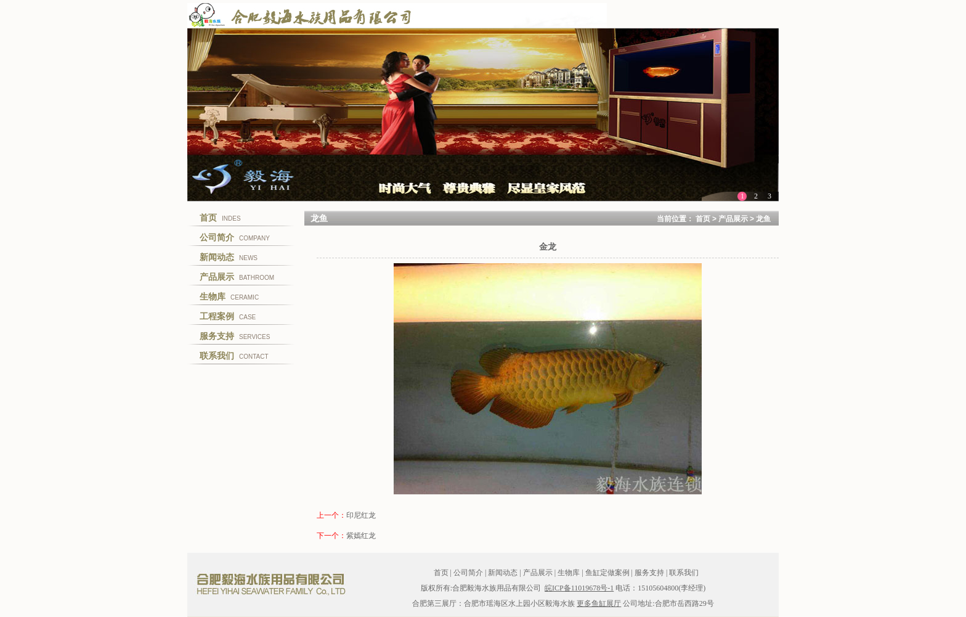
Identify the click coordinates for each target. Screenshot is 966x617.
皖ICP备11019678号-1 (579, 588)
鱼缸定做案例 (607, 572)
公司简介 (468, 572)
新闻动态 (503, 572)
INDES (220, 218)
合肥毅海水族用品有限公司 (270, 584)
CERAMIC (229, 296)
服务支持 (649, 572)
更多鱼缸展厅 (599, 603)
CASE (228, 316)
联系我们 (684, 572)
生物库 (569, 572)
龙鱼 (763, 219)
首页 (703, 219)
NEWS (229, 257)
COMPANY (235, 237)
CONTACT (234, 356)
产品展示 (733, 219)
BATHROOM (237, 277)
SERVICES (235, 336)
